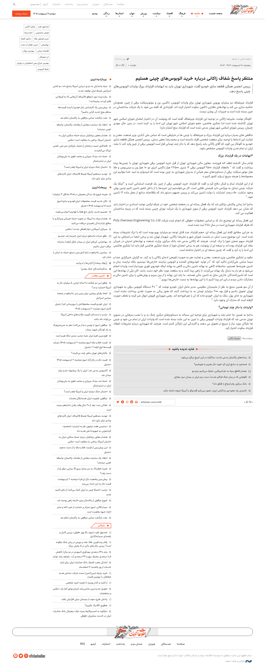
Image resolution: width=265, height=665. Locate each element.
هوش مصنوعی (42, 32)
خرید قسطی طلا (41, 39)
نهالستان (45, 45)
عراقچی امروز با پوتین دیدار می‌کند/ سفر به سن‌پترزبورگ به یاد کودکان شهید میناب (82, 327)
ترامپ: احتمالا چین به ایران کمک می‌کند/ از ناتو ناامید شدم (83, 492)
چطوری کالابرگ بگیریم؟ (96, 605)
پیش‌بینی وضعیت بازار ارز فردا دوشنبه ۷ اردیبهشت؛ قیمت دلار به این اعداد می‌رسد (84, 481)
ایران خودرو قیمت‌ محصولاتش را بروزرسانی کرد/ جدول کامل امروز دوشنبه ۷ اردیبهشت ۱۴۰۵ (83, 306)
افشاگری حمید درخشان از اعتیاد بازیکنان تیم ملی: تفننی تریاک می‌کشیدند (82, 148)
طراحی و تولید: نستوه (238, 661)
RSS (82, 644)
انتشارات (56, 4)
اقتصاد (169, 13)
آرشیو (45, 4)
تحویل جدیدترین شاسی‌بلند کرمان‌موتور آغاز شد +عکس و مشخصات (82, 591)
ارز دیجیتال (44, 57)
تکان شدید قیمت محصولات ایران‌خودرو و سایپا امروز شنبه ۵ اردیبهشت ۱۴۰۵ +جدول (84, 203)
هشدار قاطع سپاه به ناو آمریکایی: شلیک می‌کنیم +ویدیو (219, 371)
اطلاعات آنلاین (243, 9)
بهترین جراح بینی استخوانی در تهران (33, 63)
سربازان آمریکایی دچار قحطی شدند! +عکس (86, 229)
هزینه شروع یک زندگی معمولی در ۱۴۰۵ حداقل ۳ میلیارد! (80, 194)
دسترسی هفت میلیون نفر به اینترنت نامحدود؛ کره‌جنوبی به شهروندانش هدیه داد (87, 428)
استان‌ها (119, 13)
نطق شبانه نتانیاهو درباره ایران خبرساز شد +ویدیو (82, 236)
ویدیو (94, 13)
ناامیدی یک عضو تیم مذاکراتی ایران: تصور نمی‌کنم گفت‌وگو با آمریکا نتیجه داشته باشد (205, 391)
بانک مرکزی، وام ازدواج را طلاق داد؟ (229, 384)
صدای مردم (82, 4)
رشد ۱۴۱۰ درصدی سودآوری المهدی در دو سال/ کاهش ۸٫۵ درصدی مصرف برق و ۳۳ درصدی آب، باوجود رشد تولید (82, 554)
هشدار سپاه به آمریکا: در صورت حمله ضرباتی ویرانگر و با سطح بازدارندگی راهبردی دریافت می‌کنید (82, 221)
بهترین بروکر (28, 51)
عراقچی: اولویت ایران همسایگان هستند (88, 398)
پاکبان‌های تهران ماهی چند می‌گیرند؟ (89, 353)
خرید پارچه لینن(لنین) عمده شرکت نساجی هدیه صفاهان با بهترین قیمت (85, 575)
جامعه (197, 13)
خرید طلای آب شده (29, 45)
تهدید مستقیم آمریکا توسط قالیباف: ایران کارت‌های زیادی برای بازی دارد (84, 176)
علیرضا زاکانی (234, 338)
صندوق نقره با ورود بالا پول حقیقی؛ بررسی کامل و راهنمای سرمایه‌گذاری (85, 534)
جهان (132, 13)
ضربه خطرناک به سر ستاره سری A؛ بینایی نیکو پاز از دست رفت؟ (84, 471)
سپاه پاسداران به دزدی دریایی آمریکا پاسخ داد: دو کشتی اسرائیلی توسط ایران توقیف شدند (82, 88)
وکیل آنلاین (30, 26)
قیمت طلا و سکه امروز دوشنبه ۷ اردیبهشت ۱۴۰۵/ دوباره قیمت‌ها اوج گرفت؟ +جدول (82, 345)
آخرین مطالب (98, 276)
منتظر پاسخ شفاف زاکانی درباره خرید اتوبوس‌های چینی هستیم (194, 78)
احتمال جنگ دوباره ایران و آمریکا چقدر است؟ (85, 167)
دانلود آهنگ (26, 39)
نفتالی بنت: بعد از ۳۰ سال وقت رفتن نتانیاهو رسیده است (83, 407)
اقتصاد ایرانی (43, 51)
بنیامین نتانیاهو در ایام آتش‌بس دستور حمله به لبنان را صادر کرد (82, 254)
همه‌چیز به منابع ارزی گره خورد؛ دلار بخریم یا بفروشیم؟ (220, 364)
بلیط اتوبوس (43, 69)
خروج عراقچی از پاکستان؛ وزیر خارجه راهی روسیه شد (82, 500)
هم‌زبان (95, 4)
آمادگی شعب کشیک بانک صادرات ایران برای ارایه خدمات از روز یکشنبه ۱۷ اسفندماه (85, 564)
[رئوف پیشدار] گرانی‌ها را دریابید (91, 263)
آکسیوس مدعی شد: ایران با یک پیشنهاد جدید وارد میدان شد (84, 373)
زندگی (106, 13)
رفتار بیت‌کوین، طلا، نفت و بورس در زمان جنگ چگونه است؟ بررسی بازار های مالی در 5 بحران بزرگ (83, 544)
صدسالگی (108, 4)
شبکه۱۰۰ (120, 4)
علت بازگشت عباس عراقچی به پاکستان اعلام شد (83, 118)
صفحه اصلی (245, 59)
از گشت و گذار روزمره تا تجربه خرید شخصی (86, 583)
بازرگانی (101, 525)
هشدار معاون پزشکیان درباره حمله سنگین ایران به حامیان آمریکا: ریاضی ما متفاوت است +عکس (85, 137)
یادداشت (69, 4)
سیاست (156, 13)
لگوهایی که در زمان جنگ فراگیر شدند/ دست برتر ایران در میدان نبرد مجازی (210, 377)
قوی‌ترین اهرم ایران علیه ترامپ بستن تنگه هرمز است (81, 336)
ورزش (143, 13)
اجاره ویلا (28, 32)
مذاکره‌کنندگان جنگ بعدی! (94, 269)
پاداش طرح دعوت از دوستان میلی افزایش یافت (84, 599)
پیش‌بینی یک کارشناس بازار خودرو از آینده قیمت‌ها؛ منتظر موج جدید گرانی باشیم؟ (84, 109)
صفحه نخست (215, 13)
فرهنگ (182, 13)
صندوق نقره (43, 26)
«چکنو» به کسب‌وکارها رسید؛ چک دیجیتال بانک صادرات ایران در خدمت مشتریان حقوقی (82, 613)
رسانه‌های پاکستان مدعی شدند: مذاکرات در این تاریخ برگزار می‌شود (214, 357)
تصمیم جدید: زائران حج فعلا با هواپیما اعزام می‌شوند (81, 212)
